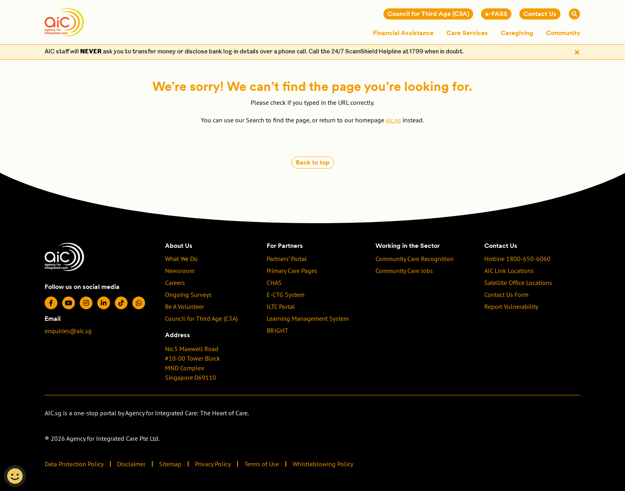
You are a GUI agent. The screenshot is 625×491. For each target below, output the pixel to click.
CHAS (274, 283)
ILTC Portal (281, 306)
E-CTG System (286, 295)
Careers (175, 283)
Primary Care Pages (292, 271)
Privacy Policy (213, 464)
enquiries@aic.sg (68, 331)
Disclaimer (131, 464)
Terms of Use (261, 464)
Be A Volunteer (184, 306)
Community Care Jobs (404, 271)
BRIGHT (277, 330)
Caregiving (517, 33)
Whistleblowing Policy (323, 464)
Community (563, 33)
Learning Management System (308, 318)
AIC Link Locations (509, 271)
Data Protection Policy (74, 464)
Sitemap (170, 464)
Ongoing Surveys (188, 295)
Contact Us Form (506, 295)
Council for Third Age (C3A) (201, 318)
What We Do (181, 259)
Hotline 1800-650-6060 (517, 259)
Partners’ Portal (287, 259)
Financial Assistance (403, 33)
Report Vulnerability (511, 306)
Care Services (467, 33)
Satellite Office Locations (518, 283)
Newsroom (180, 271)
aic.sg (393, 120)
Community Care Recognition (414, 259)
